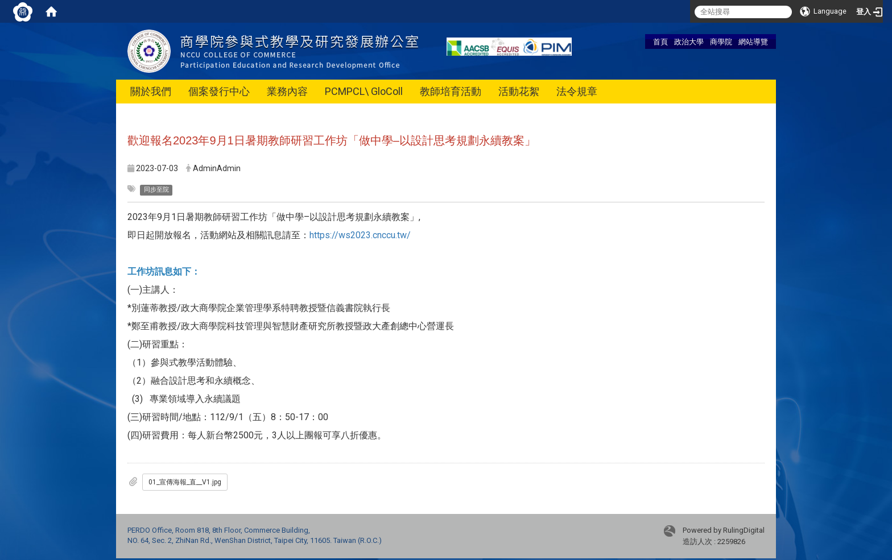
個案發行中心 (219, 91)
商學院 (721, 41)
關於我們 (150, 91)
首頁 (660, 41)
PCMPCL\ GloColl (364, 91)
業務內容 (287, 91)
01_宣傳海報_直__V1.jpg (184, 482)
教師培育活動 (450, 91)
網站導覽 (753, 41)
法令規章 (576, 91)
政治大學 (689, 41)
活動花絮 (518, 91)
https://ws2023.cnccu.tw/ (360, 235)
